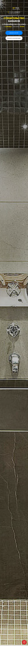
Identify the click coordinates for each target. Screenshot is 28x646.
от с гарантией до (14, 26)
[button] (14, 33)
